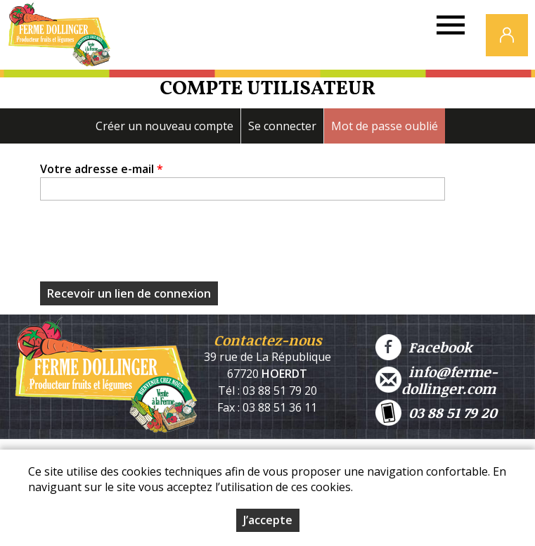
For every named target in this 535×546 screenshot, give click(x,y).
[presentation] (147, 244)
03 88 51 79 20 (436, 413)
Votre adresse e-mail (101, 169)
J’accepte (267, 520)
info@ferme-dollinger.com (436, 380)
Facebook (423, 347)
